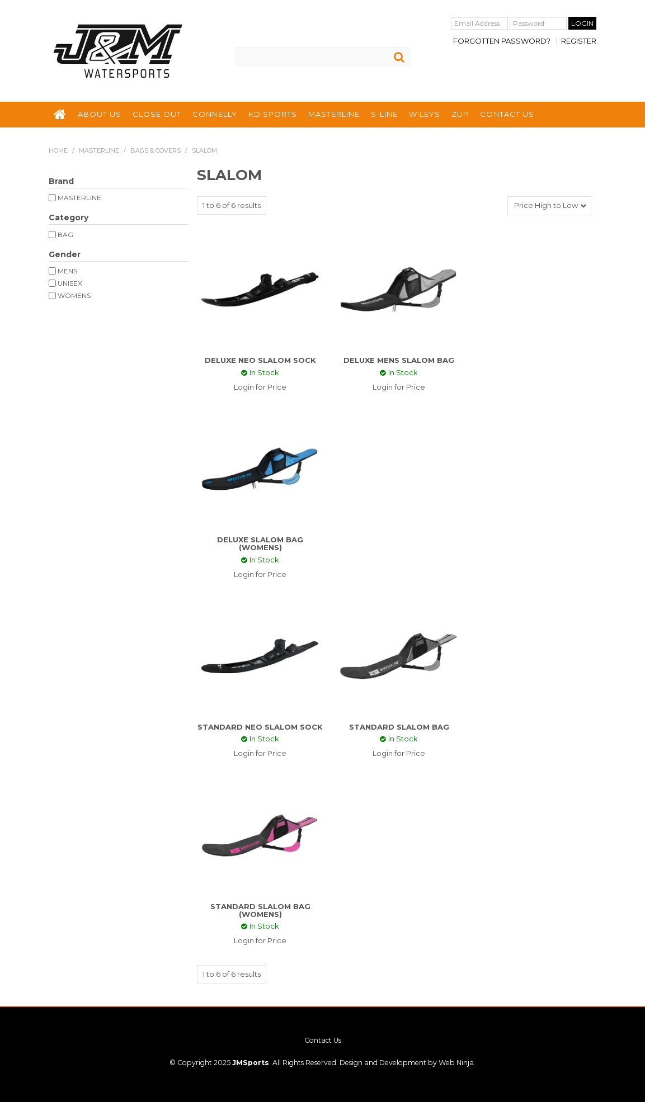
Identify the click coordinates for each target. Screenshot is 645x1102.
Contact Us (322, 1040)
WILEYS (424, 114)
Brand (61, 181)
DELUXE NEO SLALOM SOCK (260, 360)
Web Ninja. (457, 1062)
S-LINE (384, 114)
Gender (65, 254)
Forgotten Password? (501, 41)
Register (578, 41)
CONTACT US (507, 114)
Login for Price (260, 386)
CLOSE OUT (157, 114)
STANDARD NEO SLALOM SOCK (260, 726)
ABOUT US (99, 114)
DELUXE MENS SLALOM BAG (398, 360)
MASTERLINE (334, 114)
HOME (60, 114)
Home (58, 150)
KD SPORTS (272, 114)
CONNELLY (214, 114)
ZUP (460, 114)
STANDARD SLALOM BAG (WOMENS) (260, 910)
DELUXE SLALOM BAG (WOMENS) (260, 543)
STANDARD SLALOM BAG (399, 726)
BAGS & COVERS (155, 150)
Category (68, 217)
